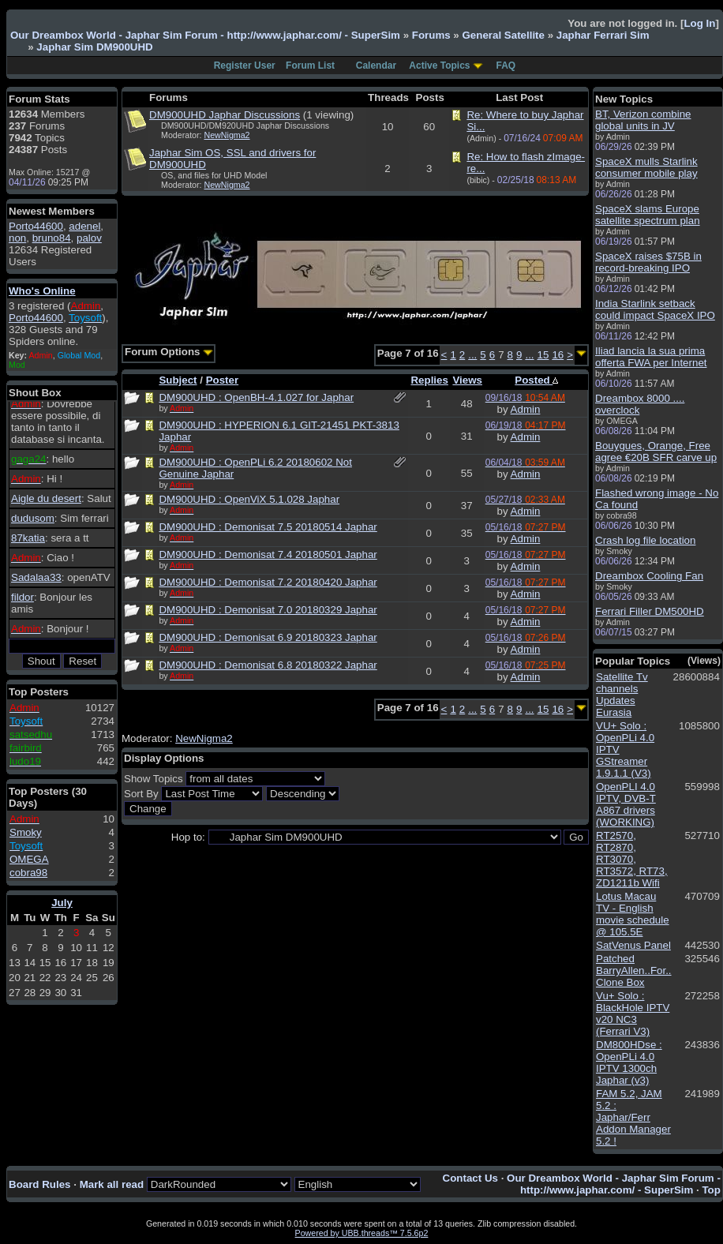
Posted (536, 380)
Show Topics (153, 779)
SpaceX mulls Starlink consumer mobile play (646, 167)
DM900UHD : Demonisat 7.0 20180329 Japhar (267, 610)
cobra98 (28, 873)
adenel (84, 226)
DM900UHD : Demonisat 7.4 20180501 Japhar (267, 554)
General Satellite (503, 35)
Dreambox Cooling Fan (649, 576)
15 (543, 355)
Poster (222, 380)
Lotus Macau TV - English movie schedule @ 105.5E (632, 914)
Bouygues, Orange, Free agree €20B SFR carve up (656, 451)
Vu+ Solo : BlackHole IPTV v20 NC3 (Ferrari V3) (632, 1013)
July (62, 903)
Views (467, 380)
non (17, 238)
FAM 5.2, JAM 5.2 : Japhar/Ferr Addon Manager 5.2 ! (633, 1117)
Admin (526, 409)
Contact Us (470, 1178)
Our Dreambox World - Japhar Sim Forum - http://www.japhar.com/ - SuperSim (205, 35)
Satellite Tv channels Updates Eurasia (622, 694)
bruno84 (51, 238)
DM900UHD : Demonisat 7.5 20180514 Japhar (267, 527)
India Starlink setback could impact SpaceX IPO (655, 309)
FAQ (506, 65)
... (472, 355)
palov (89, 238)
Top (711, 1190)
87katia (28, 538)
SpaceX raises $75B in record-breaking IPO (648, 262)
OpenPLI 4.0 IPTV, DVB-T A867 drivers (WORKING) (626, 804)
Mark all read (112, 1184)
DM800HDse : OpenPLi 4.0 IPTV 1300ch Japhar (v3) (629, 1062)
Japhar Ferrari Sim (603, 35)
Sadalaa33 (36, 577)
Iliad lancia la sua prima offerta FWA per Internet (651, 357)
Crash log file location (645, 540)
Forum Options (169, 352)
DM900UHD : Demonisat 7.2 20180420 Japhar (267, 582)
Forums (431, 35)
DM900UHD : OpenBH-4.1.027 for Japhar (256, 397)
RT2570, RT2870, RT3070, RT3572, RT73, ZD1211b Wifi (632, 859)
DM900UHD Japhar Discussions (224, 115)
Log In (699, 23)
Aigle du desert (46, 498)
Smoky (25, 832)
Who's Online (42, 291)
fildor (22, 597)
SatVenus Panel (633, 945)
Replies (429, 380)
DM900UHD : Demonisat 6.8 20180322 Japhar (267, 665)
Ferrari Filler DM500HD (649, 611)
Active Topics (439, 65)
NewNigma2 (227, 135)
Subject (178, 380)
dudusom (32, 518)
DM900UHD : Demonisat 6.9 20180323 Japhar (267, 637)
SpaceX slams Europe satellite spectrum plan (647, 215)
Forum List (310, 65)
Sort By (141, 794)
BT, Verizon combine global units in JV (643, 120)
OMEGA (29, 859)
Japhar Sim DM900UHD (94, 47)
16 (558, 355)
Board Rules (40, 1184)
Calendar (376, 65)
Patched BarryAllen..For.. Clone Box (634, 970)
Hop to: (188, 837)
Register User (244, 65)
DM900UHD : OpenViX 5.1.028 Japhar (249, 499)
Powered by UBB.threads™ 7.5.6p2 (362, 1233)
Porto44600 (36, 226)
